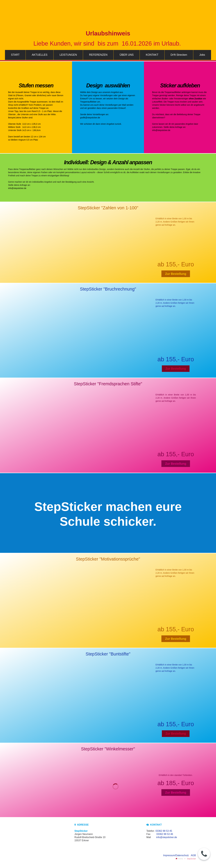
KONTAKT (152, 54)
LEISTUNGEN (68, 54)
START (15, 54)
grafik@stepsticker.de (90, 117)
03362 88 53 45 (164, 831)
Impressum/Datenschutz (176, 855)
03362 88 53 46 (164, 834)
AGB (193, 855)
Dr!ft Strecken (179, 54)
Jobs (202, 54)
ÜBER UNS (127, 54)
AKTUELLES (39, 54)
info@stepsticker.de (161, 130)
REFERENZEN (98, 54)
